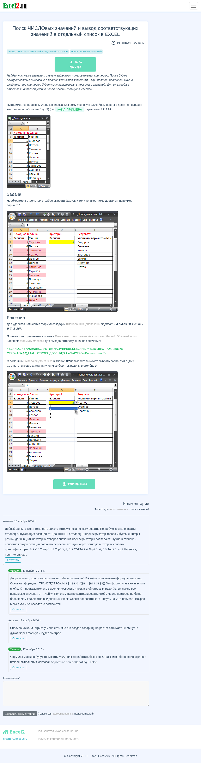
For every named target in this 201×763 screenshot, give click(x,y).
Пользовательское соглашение (57, 731)
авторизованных (119, 509)
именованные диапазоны (83, 324)
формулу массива (32, 341)
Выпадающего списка (38, 361)
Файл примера (75, 64)
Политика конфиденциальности (58, 739)
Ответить (13, 560)
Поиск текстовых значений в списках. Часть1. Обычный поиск (96, 336)
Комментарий (11, 678)
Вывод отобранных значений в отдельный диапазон (38, 52)
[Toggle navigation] (193, 5)
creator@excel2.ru (15, 738)
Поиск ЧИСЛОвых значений (86, 52)
